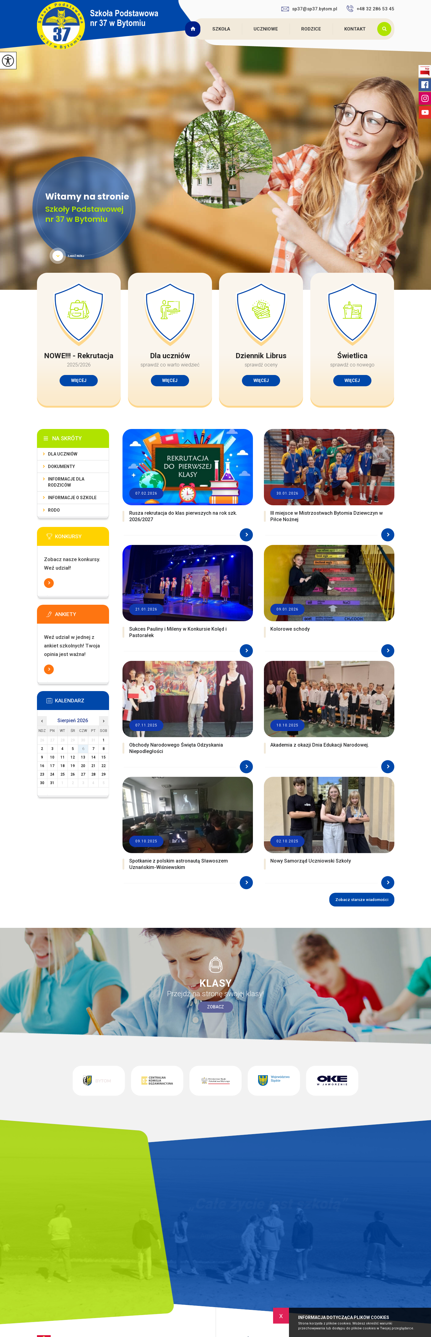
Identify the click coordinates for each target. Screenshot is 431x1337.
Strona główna (193, 29)
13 (83, 757)
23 (42, 774)
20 (83, 766)
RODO (54, 510)
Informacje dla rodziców (66, 482)
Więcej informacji (49, 583)
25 (62, 774)
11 (62, 757)
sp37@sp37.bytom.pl (309, 9)
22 (103, 766)
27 (83, 774)
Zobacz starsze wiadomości (361, 899)
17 (52, 766)
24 (52, 774)
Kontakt (355, 29)
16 (42, 766)
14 (93, 757)
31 (52, 783)
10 (52, 757)
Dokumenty (61, 466)
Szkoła (221, 29)
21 (93, 766)
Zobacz (215, 1006)
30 (42, 783)
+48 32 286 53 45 (370, 8)
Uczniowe (266, 29)
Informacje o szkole (72, 497)
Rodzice (311, 29)
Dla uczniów (62, 454)
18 (62, 766)
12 (73, 757)
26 (73, 774)
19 (73, 766)
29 (103, 774)
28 (93, 774)
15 (103, 757)
